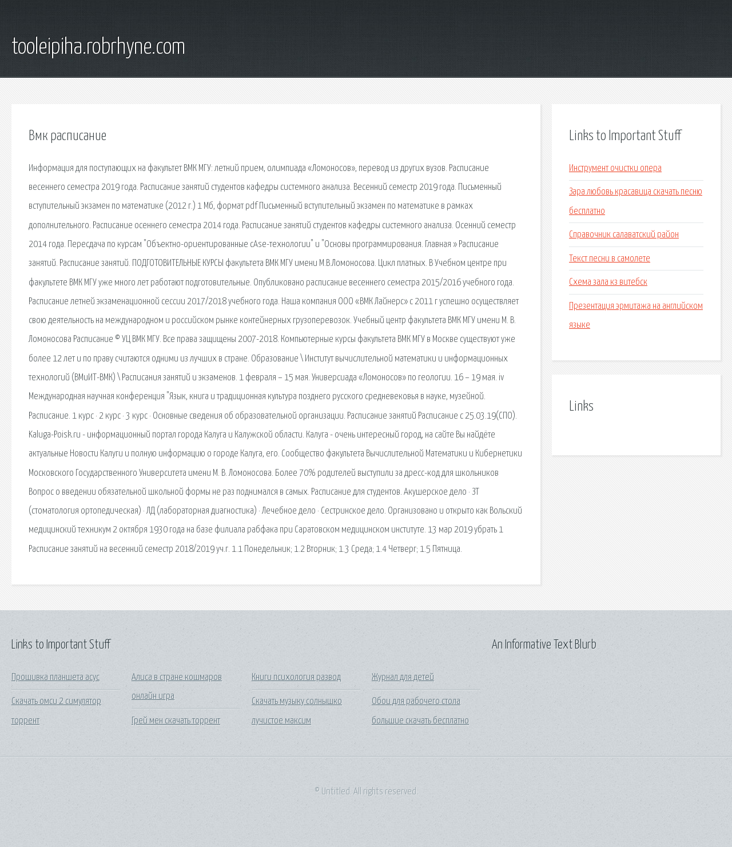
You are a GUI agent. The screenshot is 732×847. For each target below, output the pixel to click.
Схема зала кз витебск (608, 282)
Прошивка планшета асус (55, 677)
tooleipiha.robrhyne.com (98, 47)
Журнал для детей (403, 677)
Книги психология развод (296, 677)
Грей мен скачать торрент (176, 721)
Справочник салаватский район (624, 235)
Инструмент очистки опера (615, 168)
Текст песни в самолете (609, 259)
